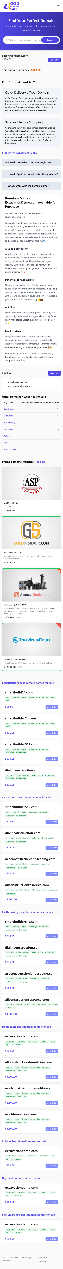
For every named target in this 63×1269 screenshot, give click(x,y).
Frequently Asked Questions (19, 152)
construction (43, 697)
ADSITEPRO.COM (11, 503)
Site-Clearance (10, 449)
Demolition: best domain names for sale (27, 1026)
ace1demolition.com (20, 1114)
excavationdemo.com (20, 386)
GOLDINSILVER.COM (13, 552)
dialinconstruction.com (22, 770)
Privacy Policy (43, 1257)
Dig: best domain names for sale (22, 1178)
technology (33, 697)
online (8, 697)
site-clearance (16, 1044)
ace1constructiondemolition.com (30, 1088)
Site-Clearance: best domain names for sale (29, 1214)
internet (16, 697)
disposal (25, 1067)
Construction (9, 409)
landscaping (22, 867)
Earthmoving (9, 422)
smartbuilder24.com (20, 718)
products (19, 890)
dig (7, 1044)
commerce (10, 775)
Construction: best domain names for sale (28, 683)
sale (33, 890)
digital (23, 697)
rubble (53, 1041)
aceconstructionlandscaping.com (30, 859)
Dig (5, 443)
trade (34, 775)
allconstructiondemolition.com (28, 1062)
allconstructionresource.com (27, 885)
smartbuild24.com (19, 692)
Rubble (7, 436)
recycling (9, 1067)
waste (17, 1067)
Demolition (9, 429)
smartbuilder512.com (21, 744)
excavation (10, 753)
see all (41, 461)
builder (8, 727)
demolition (44, 1041)
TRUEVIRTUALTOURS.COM (15, 659)
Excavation (8, 416)
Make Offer (54, 60)
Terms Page (42, 1261)
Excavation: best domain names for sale (26, 797)
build (8, 701)
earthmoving (21, 753)
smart (53, 697)
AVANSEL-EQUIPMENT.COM (15, 605)
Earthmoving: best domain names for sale (28, 912)
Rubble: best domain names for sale (24, 1141)
